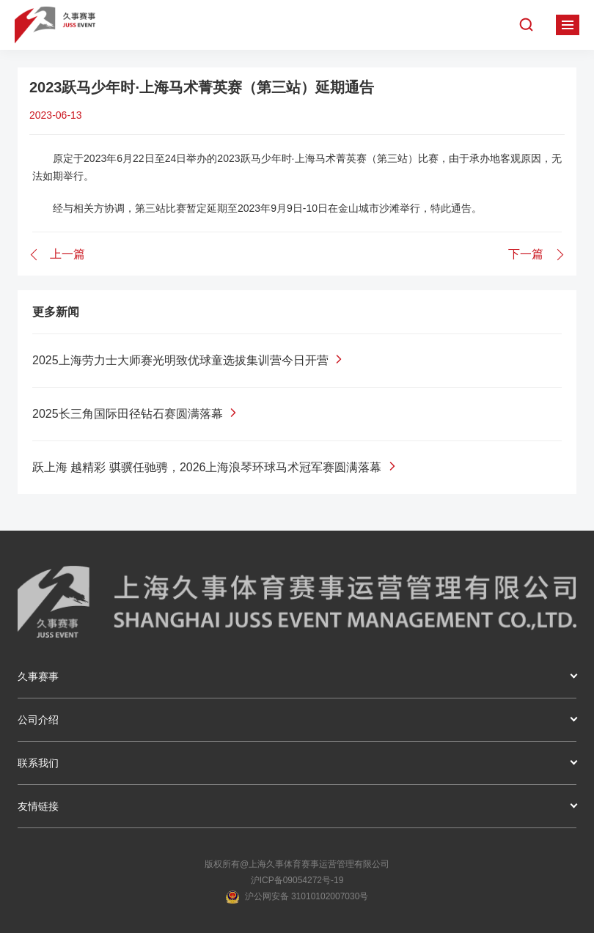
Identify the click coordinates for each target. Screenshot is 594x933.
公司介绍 (38, 720)
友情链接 (38, 806)
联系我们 (38, 763)
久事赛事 (38, 676)
